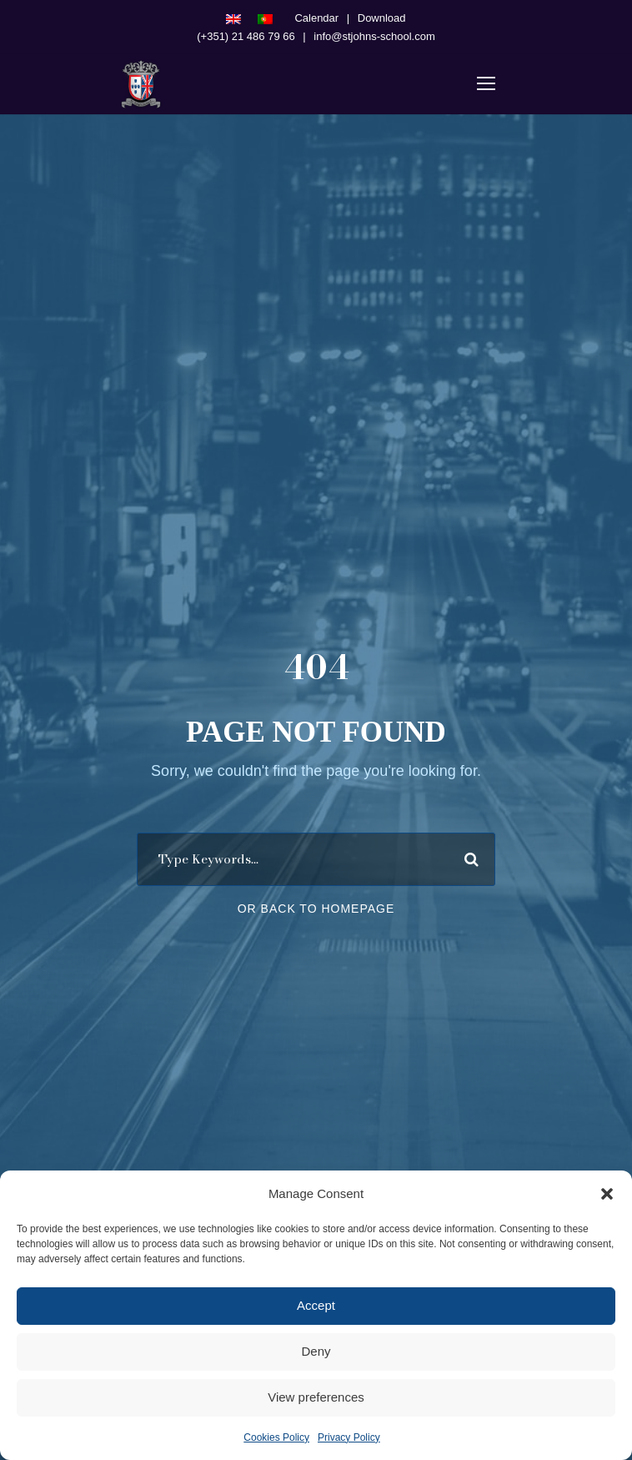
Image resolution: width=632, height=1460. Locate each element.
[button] (607, 1194)
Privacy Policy (349, 1437)
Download (382, 18)
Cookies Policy (276, 1437)
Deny (315, 1351)
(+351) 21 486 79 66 (245, 36)
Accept (316, 1305)
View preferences (316, 1397)
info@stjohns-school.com (373, 36)
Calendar (316, 18)
